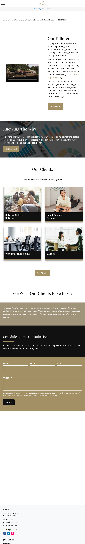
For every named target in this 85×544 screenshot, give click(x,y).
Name (6, 363)
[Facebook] (4, 533)
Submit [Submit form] (8, 402)
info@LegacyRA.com (10, 529)
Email (32, 363)
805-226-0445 (13, 513)
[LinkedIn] (8, 533)
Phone (60, 363)
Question (7, 377)
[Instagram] (12, 533)
